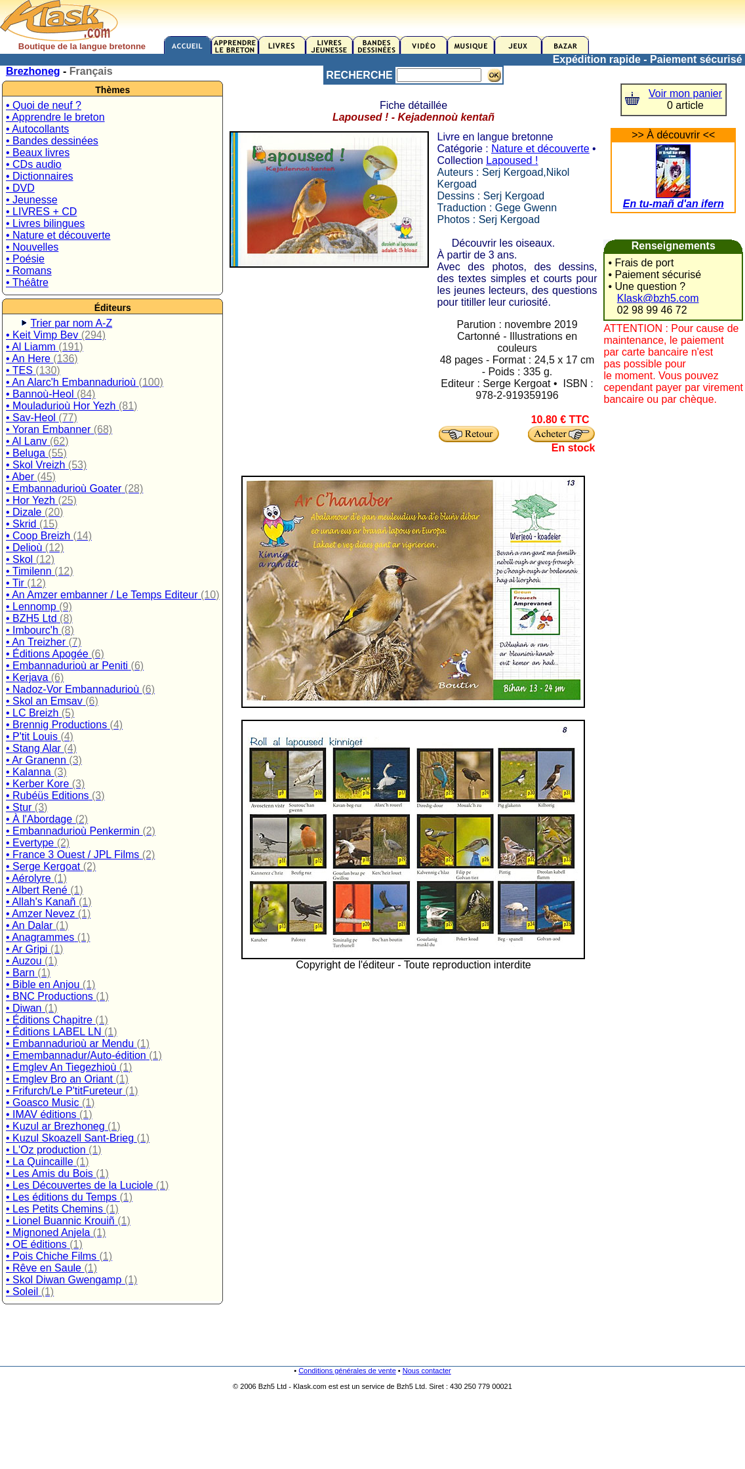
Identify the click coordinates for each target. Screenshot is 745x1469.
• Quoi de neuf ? (43, 105)
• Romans (29, 270)
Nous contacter (427, 1371)
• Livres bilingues (45, 223)
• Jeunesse (32, 199)
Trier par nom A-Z (71, 323)
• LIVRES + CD (41, 211)
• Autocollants (37, 128)
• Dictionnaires (39, 176)
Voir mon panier (685, 93)
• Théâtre (27, 282)
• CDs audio (34, 164)
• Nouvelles (32, 247)
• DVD (20, 188)
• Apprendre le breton (55, 117)
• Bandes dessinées (52, 140)
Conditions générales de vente (347, 1371)
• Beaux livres (38, 152)
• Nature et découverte (58, 235)
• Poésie (25, 258)
